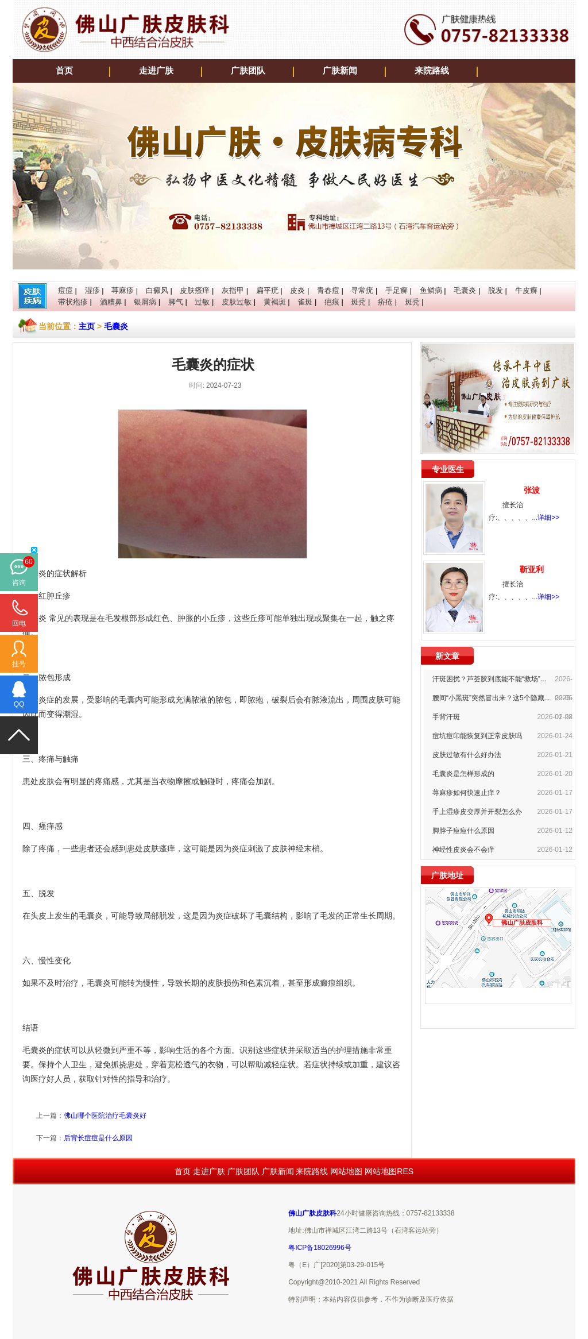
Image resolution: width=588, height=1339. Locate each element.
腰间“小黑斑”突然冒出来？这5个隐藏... (491, 698)
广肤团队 (248, 70)
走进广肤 (156, 70)
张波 (532, 490)
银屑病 (145, 302)
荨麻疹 (122, 290)
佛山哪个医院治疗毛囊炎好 (105, 1116)
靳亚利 (532, 569)
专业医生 (448, 469)
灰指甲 (233, 290)
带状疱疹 (73, 302)
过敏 (202, 302)
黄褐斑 (275, 302)
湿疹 (92, 290)
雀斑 (304, 302)
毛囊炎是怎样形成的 (463, 774)
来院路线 (432, 70)
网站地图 (346, 1171)
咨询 (19, 582)
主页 (87, 326)
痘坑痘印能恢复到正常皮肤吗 (477, 736)
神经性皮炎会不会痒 (463, 850)
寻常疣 (362, 290)
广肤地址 (447, 875)
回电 (19, 623)
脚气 (175, 302)
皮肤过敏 (237, 302)
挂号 (19, 664)
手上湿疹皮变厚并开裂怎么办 (477, 812)
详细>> (548, 518)
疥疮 (385, 302)
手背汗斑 (446, 717)
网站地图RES (389, 1171)
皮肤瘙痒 (195, 290)
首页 (64, 70)
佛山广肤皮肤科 (312, 1213)
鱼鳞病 (431, 290)
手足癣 (396, 290)
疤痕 (331, 302)
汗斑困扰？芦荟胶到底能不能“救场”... (489, 679)
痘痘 (65, 290)
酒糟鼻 (111, 302)
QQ (19, 704)
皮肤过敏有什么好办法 (466, 755)
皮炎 (297, 290)
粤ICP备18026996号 (319, 1248)
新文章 (447, 656)
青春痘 (328, 290)
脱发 (495, 290)
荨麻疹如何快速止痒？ (466, 793)
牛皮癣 (526, 290)
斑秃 (358, 302)
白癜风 (157, 290)
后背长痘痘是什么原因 (98, 1138)
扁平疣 (267, 290)
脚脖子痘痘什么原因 (463, 831)
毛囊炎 (465, 290)
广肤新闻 (340, 70)
